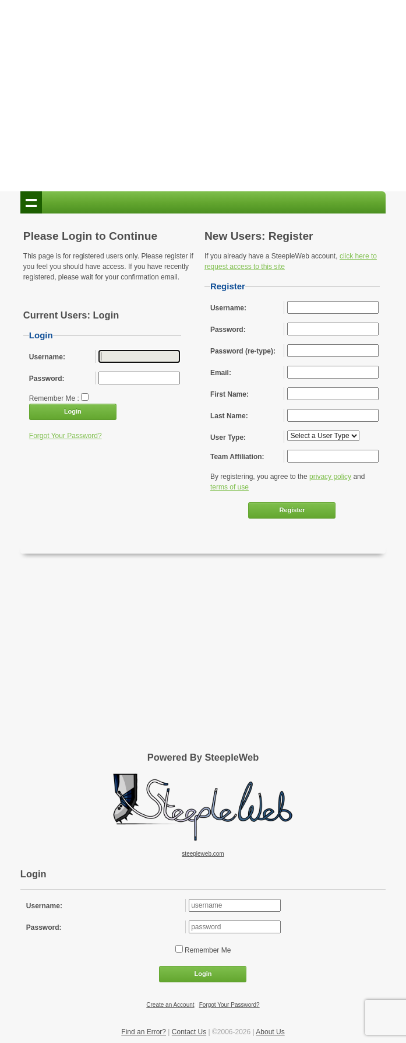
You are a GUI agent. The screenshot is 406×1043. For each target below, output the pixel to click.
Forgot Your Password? (65, 436)
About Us (270, 1032)
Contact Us (189, 1032)
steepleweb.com (203, 853)
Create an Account (170, 1005)
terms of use (229, 487)
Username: (44, 906)
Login (73, 411)
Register (292, 509)
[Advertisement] (203, 98)
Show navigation (31, 202)
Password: (44, 927)
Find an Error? (143, 1032)
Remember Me (207, 950)
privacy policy (330, 477)
